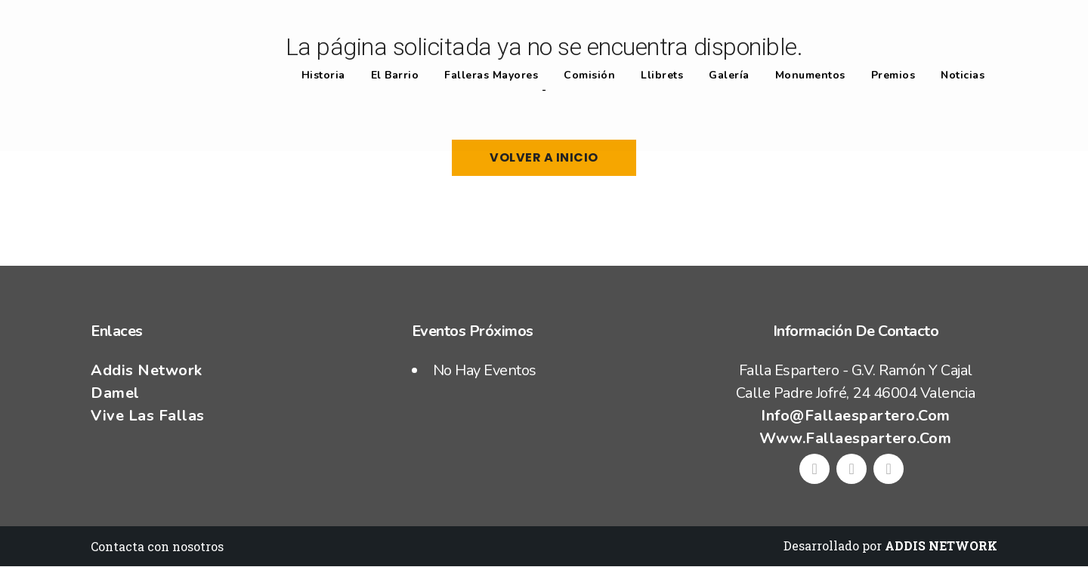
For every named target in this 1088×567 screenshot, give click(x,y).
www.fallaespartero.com (855, 438)
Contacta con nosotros (157, 546)
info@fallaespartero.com (855, 415)
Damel (115, 393)
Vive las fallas (148, 415)
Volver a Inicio (544, 157)
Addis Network (146, 370)
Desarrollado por (890, 545)
